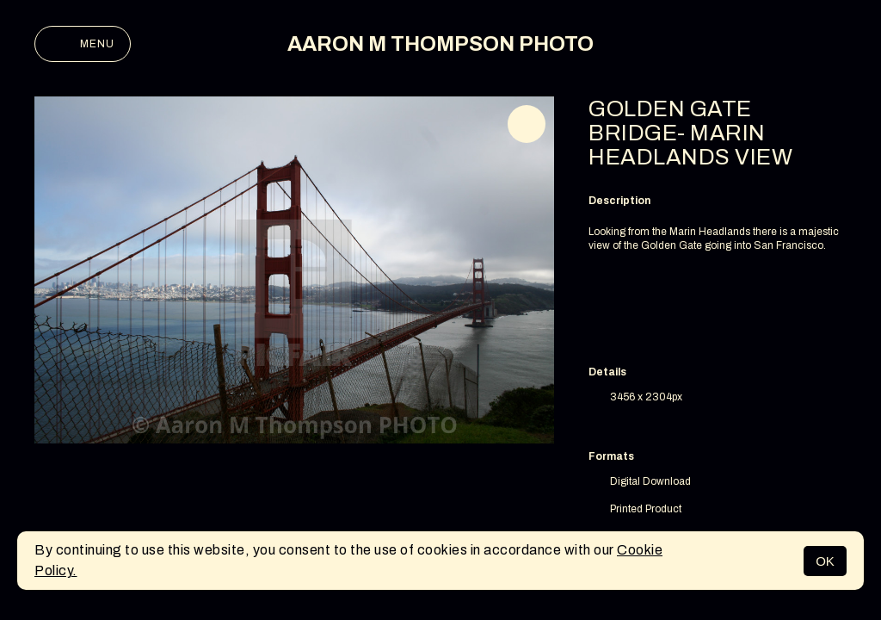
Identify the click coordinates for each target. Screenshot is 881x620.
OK (825, 561)
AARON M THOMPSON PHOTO (440, 44)
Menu (82, 44)
